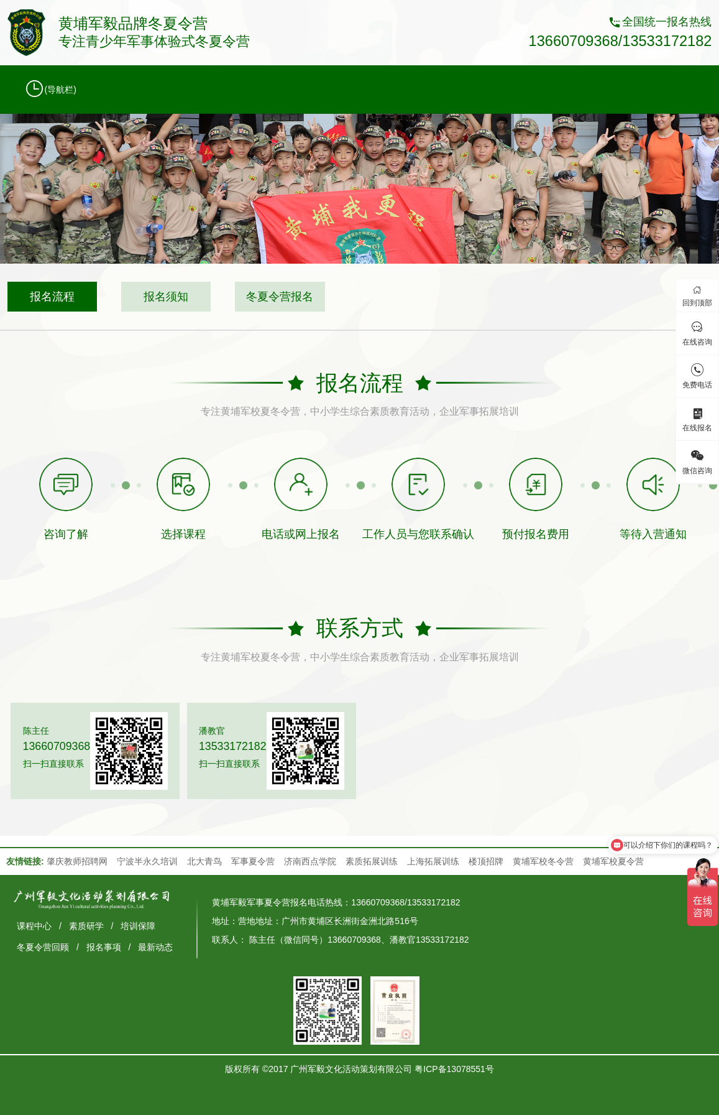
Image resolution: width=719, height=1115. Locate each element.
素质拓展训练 (372, 861)
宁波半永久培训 (147, 861)
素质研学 (86, 926)
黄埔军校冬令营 (543, 861)
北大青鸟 (204, 861)
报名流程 (52, 296)
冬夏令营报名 (279, 296)
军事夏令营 (253, 861)
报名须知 (166, 296)
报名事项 (103, 947)
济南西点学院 (310, 861)
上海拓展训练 (433, 861)
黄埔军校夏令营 (613, 861)
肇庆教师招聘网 (77, 861)
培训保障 (138, 926)
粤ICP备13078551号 (454, 1069)
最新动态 (155, 947)
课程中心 (34, 926)
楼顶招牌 (486, 861)
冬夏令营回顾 (43, 947)
